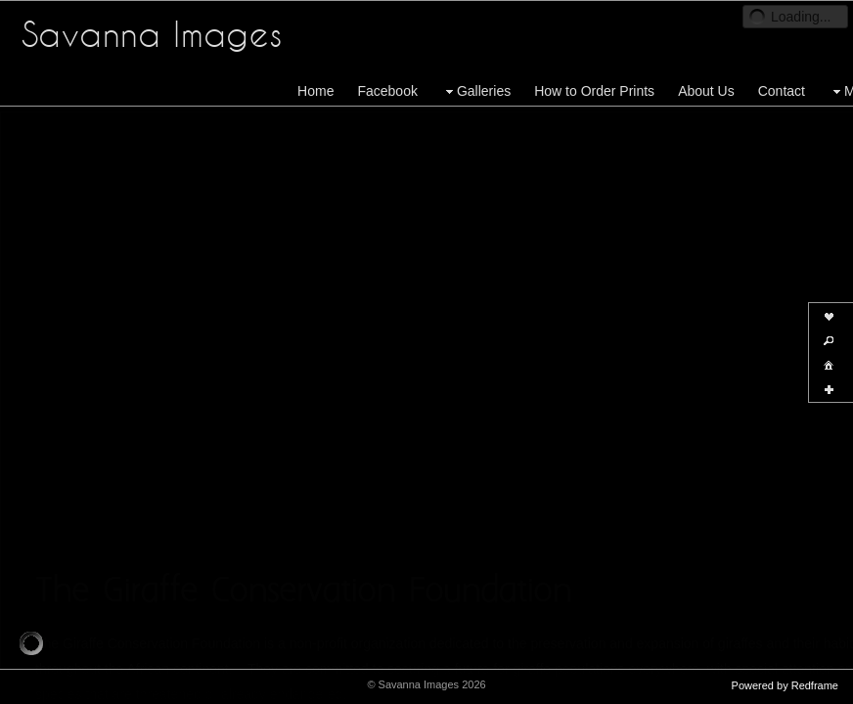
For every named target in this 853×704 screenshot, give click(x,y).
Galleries (476, 91)
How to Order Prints (594, 91)
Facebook (387, 91)
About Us (706, 91)
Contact (781, 91)
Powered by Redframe (785, 685)
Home (315, 91)
